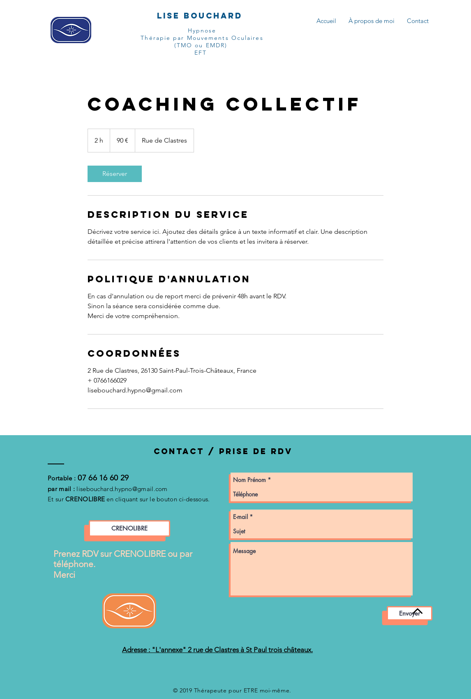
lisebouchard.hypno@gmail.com (121, 489)
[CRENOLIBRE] (129, 528)
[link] (115, 174)
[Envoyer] (409, 613)
